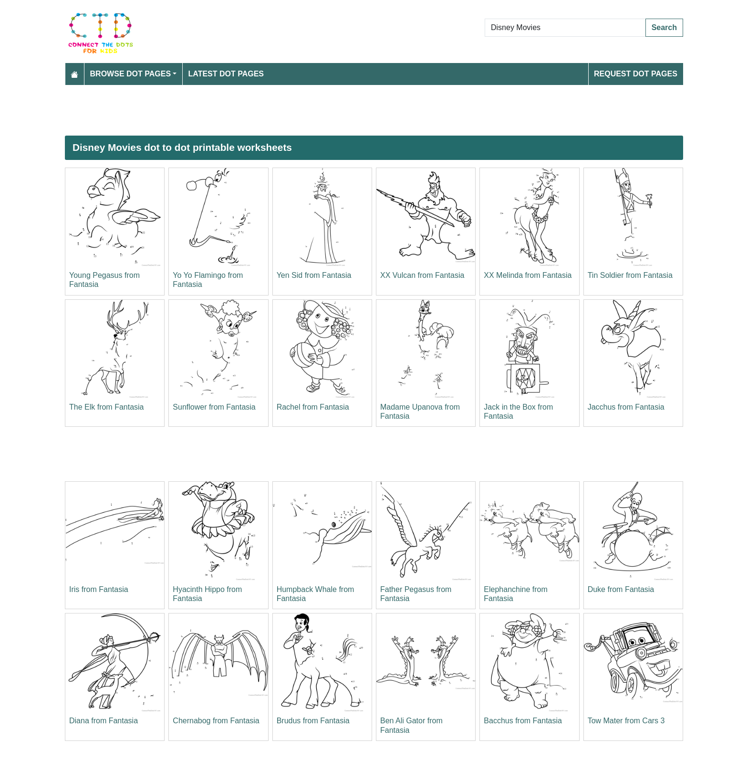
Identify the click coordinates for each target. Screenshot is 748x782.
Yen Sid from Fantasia (314, 275)
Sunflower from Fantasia (214, 407)
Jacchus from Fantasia (626, 407)
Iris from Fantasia (98, 589)
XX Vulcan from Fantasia (422, 275)
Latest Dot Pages (226, 74)
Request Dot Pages (635, 74)
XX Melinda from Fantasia (527, 275)
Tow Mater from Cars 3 (626, 721)
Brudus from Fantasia (313, 721)
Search (664, 27)
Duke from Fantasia (621, 589)
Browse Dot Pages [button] (130, 74)
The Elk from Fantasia (106, 407)
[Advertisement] (351, 110)
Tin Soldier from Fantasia (630, 275)
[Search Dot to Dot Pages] (565, 28)
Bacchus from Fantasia (523, 721)
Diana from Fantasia (103, 721)
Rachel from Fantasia (313, 407)
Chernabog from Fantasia (216, 721)
